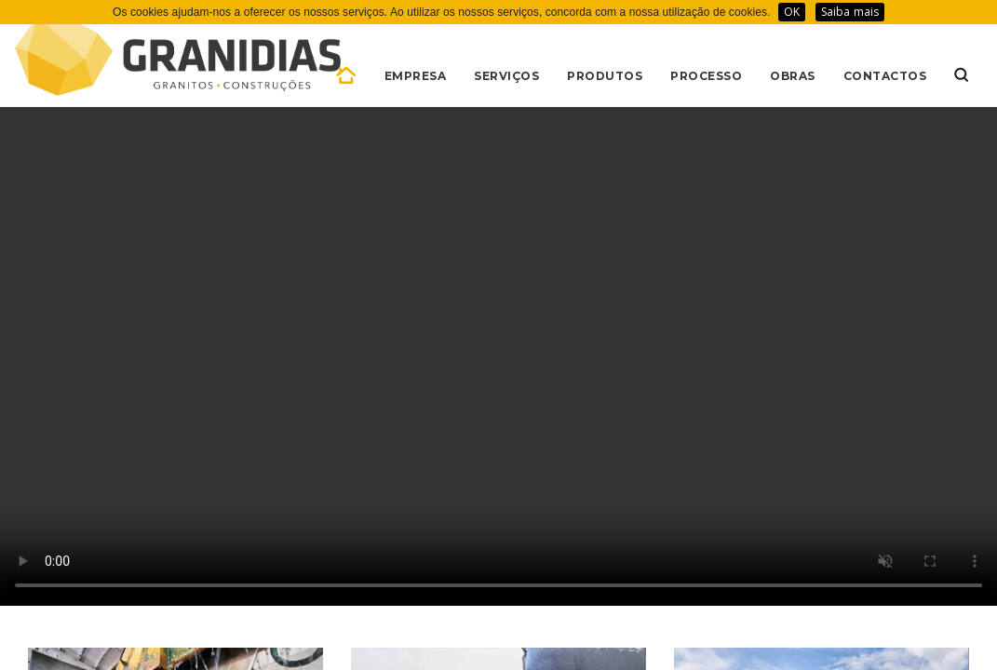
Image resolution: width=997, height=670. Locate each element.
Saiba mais (850, 12)
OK (792, 12)
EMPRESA (415, 76)
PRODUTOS (604, 76)
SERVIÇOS (506, 76)
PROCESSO (706, 76)
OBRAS (792, 76)
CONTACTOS (885, 76)
